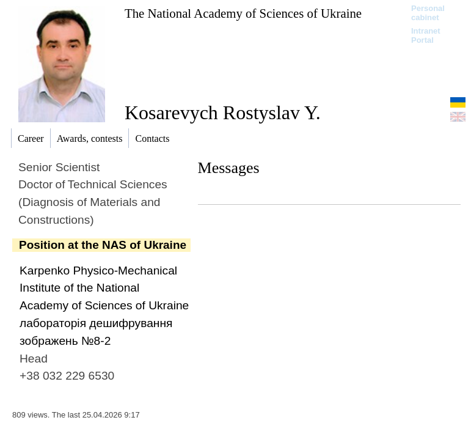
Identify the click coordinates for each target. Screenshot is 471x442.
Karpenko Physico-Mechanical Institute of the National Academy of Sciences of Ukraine (104, 288)
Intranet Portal (425, 35)
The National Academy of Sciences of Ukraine (243, 13)
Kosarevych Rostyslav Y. (223, 112)
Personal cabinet (428, 13)
